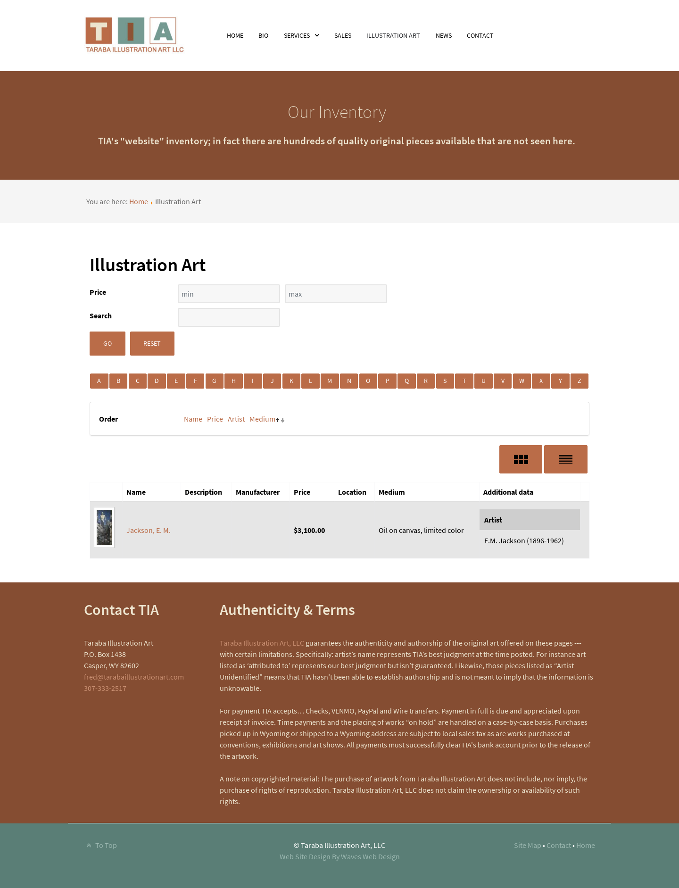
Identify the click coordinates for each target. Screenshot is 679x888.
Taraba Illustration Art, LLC (262, 642)
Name (193, 418)
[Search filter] (229, 317)
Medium (262, 418)
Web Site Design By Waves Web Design (340, 856)
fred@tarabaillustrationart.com (134, 676)
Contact (559, 845)
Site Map (527, 845)
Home (138, 201)
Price (215, 418)
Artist (236, 418)
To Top (100, 845)
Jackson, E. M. (148, 530)
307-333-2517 (105, 688)
